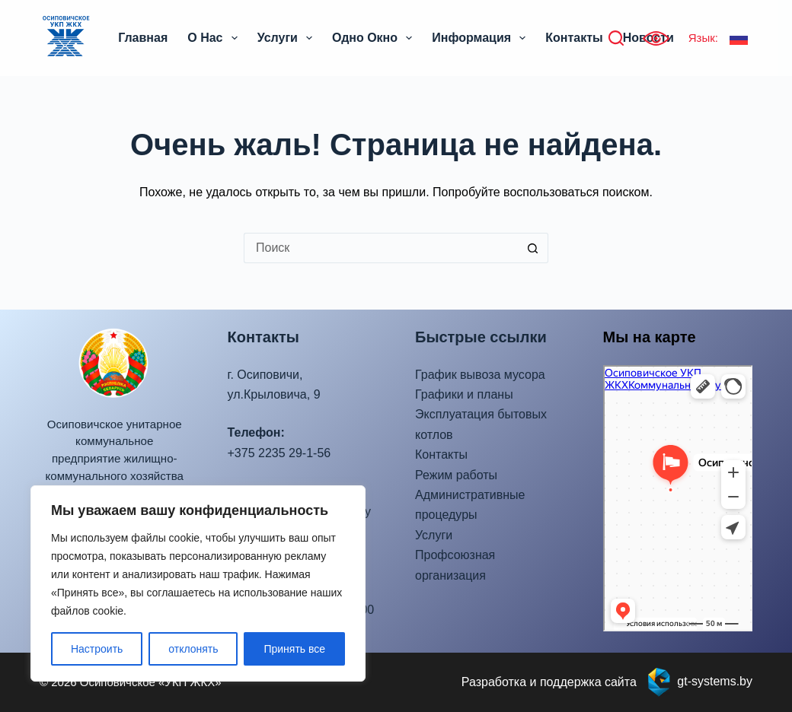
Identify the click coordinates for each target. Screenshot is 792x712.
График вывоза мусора (480, 374)
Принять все (294, 649)
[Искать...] (381, 248)
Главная (143, 37)
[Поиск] (616, 38)
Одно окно (375, 38)
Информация (482, 38)
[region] (198, 583)
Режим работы (456, 475)
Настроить (97, 649)
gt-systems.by (714, 681)
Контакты (573, 37)
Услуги (287, 38)
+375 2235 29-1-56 (279, 453)
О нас (215, 38)
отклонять (193, 649)
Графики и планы (464, 394)
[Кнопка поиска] (533, 248)
